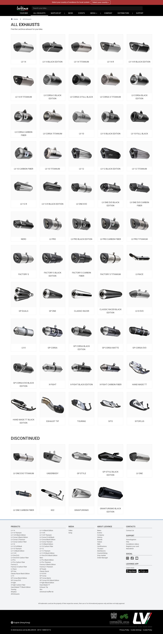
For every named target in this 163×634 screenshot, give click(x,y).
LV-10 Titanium (16, 549)
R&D (98, 544)
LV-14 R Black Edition (18, 535)
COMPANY (108, 13)
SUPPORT (139, 13)
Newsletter (130, 549)
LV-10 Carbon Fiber (46, 546)
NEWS (70, 13)
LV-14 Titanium (16, 533)
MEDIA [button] (93, 13)
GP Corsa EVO (16, 580)
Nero (41, 558)
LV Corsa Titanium (46, 542)
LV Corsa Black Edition (47, 539)
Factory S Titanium (46, 567)
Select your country (100, 2)
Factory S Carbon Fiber (19, 567)
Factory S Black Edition (48, 564)
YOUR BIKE (24, 13)
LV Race (14, 569)
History (99, 537)
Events (99, 533)
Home (14, 19)
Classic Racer (44, 571)
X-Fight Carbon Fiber (18, 585)
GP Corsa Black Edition (19, 578)
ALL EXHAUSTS (39, 13)
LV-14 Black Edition (46, 530)
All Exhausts (15, 594)
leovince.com (21, 630)
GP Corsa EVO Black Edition (49, 580)
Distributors (101, 551)
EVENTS (81, 13)
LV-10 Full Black (16, 546)
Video (70, 530)
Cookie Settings (136, 630)
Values (99, 542)
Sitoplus (14, 592)
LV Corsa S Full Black (47, 537)
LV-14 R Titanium (46, 535)
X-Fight (13, 583)
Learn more (130, 568)
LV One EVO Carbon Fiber (20, 558)
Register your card (132, 546)
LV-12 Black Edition (17, 551)
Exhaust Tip (44, 587)
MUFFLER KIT (56, 13)
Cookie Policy (147, 630)
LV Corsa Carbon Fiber (19, 542)
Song (70, 533)
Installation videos (132, 544)
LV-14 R (42, 533)
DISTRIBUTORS (123, 13)
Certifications (102, 546)
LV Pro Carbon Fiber (18, 562)
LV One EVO (15, 555)
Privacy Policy (124, 630)
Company (100, 535)
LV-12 (42, 549)
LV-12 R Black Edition (47, 553)
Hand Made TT (45, 585)
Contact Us (130, 530)
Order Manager (102, 558)
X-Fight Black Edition (47, 583)
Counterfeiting (102, 553)
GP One (13, 571)
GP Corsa (43, 576)
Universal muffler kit (46, 592)
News (99, 530)
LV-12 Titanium (45, 551)
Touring (13, 589)
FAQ (127, 542)
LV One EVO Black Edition (48, 555)
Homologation (131, 539)
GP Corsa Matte (45, 578)
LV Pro (13, 560)
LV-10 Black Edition (46, 544)
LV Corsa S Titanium (18, 539)
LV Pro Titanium (45, 562)
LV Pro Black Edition (47, 560)
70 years (100, 549)
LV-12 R (13, 553)
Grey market (101, 555)
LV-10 (13, 544)
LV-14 (13, 530)
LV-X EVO (43, 573)
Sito (41, 589)
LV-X (12, 576)
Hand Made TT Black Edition (21, 587)
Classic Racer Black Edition (20, 573)
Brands (99, 539)
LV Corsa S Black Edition (19, 537)
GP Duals (43, 569)
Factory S (14, 564)
